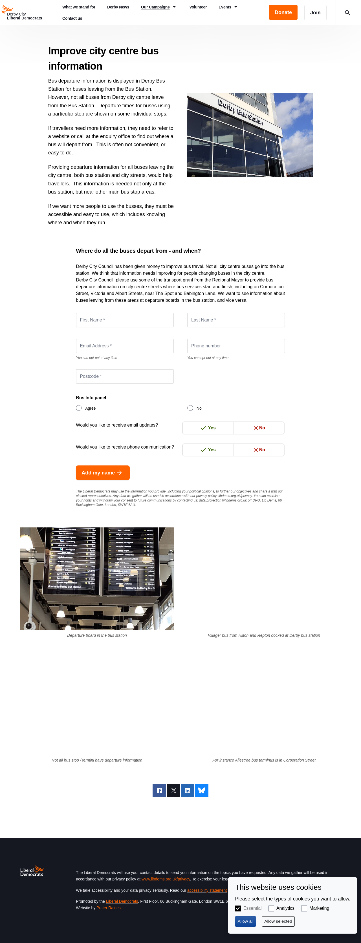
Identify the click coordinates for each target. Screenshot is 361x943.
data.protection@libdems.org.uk (223, 500)
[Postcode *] (125, 376)
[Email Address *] (125, 346)
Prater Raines (108, 908)
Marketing (319, 908)
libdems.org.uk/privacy (235, 496)
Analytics (285, 908)
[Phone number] (236, 346)
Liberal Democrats (122, 901)
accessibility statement (207, 890)
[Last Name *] (236, 320)
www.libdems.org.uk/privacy (166, 879)
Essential (252, 908)
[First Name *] (125, 320)
